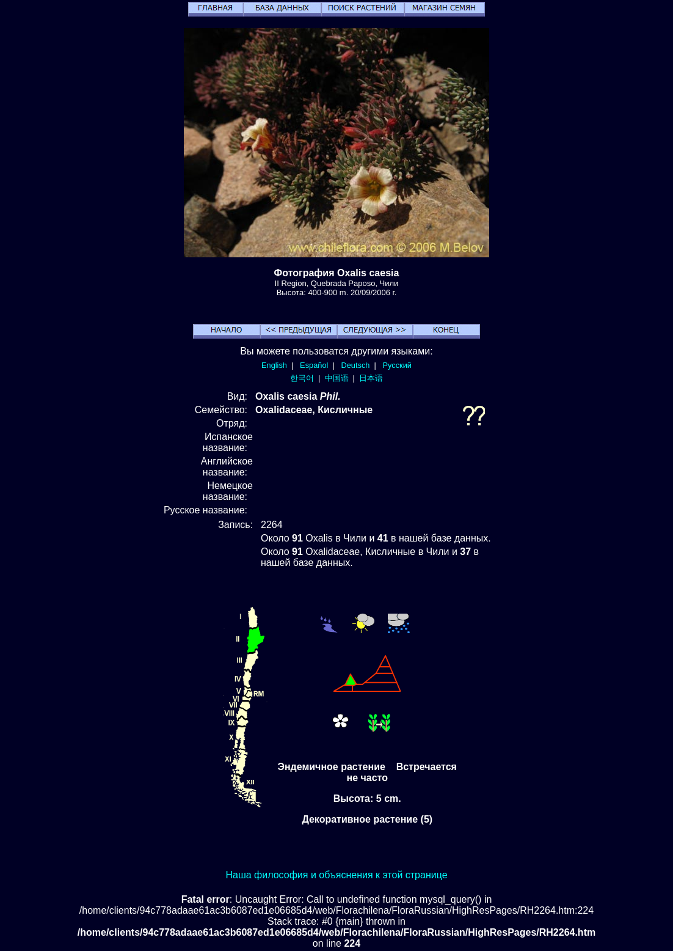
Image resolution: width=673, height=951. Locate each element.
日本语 (371, 378)
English (274, 365)
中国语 (337, 378)
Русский (397, 365)
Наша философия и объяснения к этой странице (336, 875)
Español (314, 365)
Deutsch (355, 365)
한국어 (302, 378)
